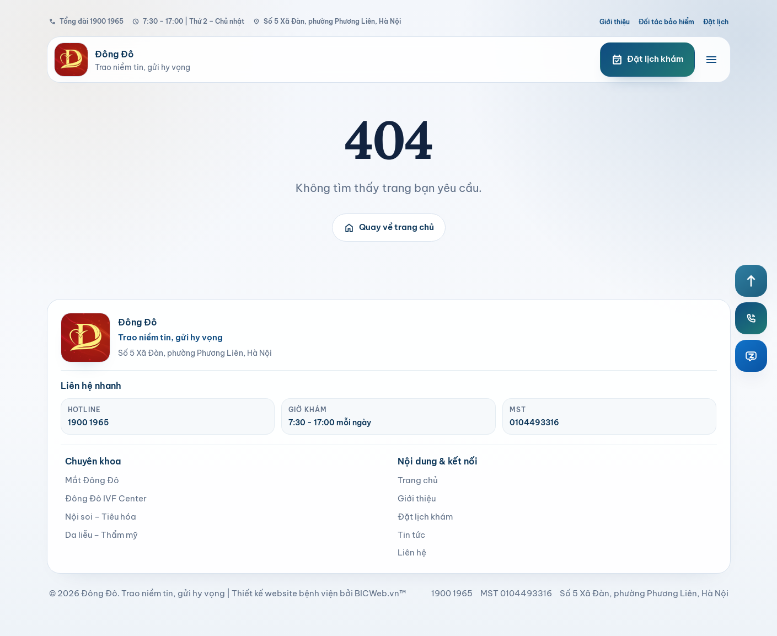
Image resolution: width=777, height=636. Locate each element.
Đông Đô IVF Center (106, 498)
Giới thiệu (614, 22)
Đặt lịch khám (425, 516)
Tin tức (411, 535)
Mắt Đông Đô (92, 480)
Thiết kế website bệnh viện (285, 593)
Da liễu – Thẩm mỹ (101, 535)
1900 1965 (88, 422)
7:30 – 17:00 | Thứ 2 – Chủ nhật (188, 21)
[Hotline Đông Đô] (751, 318)
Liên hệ (412, 552)
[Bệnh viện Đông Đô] (316, 59)
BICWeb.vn (377, 593)
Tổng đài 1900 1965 (86, 21)
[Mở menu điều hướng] (711, 59)
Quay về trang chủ (389, 227)
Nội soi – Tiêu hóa (100, 516)
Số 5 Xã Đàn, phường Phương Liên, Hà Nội (327, 21)
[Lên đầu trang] (751, 281)
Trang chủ (418, 480)
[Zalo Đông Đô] (751, 356)
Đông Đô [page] (99, 593)
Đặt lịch (715, 22)
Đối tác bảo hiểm (666, 22)
